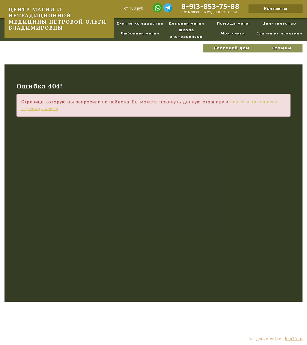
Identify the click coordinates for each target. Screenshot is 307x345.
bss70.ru (294, 339)
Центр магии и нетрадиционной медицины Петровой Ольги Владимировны (57, 18)
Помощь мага (233, 23)
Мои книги (233, 33)
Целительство (279, 23)
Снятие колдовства (140, 23)
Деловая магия (186, 23)
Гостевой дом (231, 48)
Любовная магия (140, 33)
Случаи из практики (279, 33)
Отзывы (281, 48)
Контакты (275, 8)
